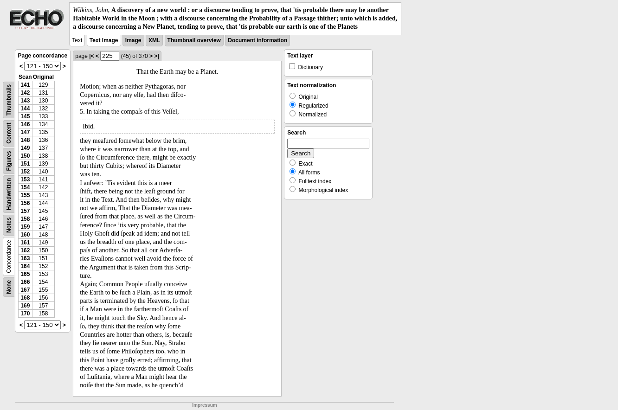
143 (25, 100)
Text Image (104, 40)
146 (25, 124)
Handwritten (9, 194)
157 (25, 211)
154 (25, 187)
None (9, 287)
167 (25, 290)
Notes (9, 224)
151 (25, 163)
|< (91, 56)
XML (154, 40)
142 (25, 93)
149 (25, 148)
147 (25, 132)
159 (25, 227)
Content (9, 132)
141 (25, 85)
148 (25, 140)
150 (25, 156)
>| (156, 56)
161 (25, 242)
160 (25, 234)
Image (133, 40)
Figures (9, 161)
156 (25, 203)
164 (25, 266)
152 (25, 171)
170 (25, 313)
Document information (257, 40)
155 (25, 195)
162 (25, 250)
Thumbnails (9, 99)
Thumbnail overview (194, 40)
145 (25, 116)
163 (25, 258)
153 (25, 179)
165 (25, 274)
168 (25, 298)
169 (25, 305)
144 (25, 108)
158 (25, 219)
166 (25, 282)
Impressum (204, 405)
